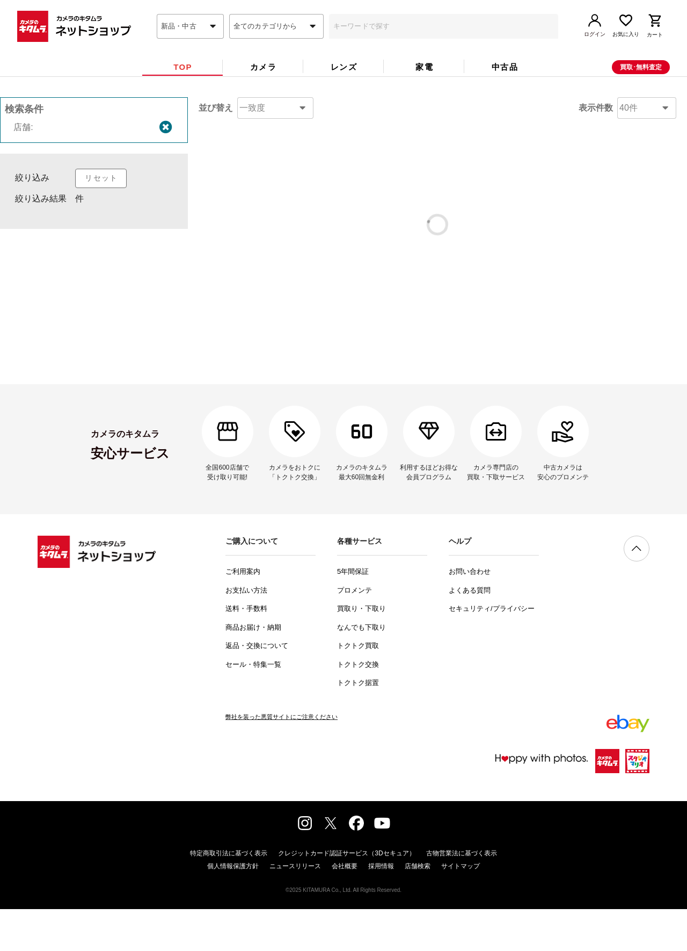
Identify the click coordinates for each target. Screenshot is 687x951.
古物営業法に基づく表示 (461, 895)
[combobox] (190, 44)
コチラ (458, 319)
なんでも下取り (361, 669)
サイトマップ (460, 908)
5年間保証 (353, 613)
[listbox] (94, 242)
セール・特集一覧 (253, 706)
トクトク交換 (358, 706)
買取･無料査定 (641, 85)
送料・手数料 (246, 650)
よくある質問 (470, 632)
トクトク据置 (358, 725)
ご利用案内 (242, 613)
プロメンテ (354, 632)
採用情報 (381, 908)
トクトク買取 (358, 687)
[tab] (182, 85)
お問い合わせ (470, 613)
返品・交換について (256, 687)
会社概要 (344, 908)
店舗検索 (417, 908)
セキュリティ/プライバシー (492, 650)
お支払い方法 (246, 632)
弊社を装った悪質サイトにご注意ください (281, 758)
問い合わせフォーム (445, 367)
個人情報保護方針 (233, 908)
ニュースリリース (295, 908)
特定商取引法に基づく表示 (228, 895)
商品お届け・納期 (253, 669)
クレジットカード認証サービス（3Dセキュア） (346, 895)
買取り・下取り (361, 650)
